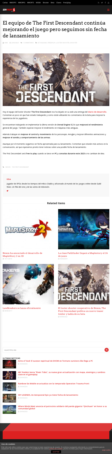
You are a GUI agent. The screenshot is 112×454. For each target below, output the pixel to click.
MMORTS (30, 2)
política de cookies (56, 449)
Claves (58, 2)
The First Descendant (20, 167)
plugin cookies (106, 450)
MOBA (38, 2)
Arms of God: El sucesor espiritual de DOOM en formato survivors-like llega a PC (55, 361)
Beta (52, 2)
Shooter (46, 2)
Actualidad (42, 43)
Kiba (6, 43)
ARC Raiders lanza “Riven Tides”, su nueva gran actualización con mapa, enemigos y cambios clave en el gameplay (61, 373)
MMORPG (21, 2)
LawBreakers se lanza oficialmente (22, 308)
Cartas (5, 2)
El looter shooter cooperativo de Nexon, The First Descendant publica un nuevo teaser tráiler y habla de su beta (82, 311)
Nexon (7, 167)
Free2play (67, 2)
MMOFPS (13, 2)
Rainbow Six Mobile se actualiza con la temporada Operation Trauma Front (53, 383)
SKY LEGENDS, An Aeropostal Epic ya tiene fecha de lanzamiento (48, 395)
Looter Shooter (62, 43)
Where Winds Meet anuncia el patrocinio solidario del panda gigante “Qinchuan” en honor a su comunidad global (62, 407)
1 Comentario (28, 43)
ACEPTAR (56, 452)
